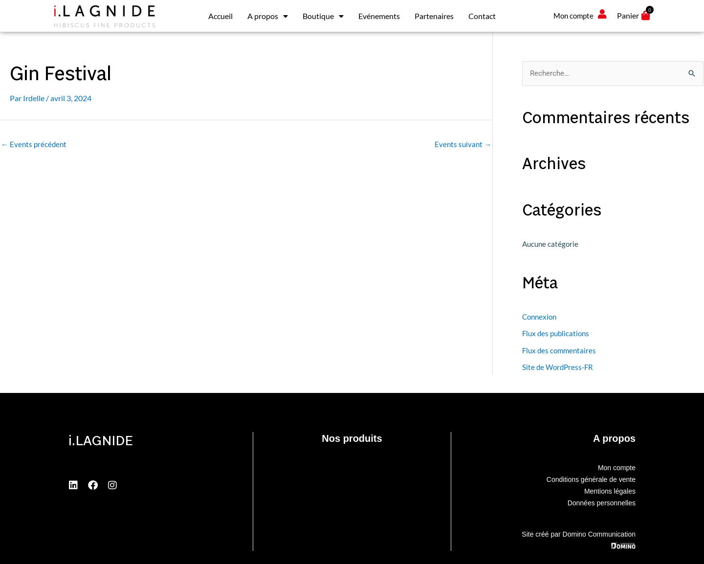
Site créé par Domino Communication (579, 533)
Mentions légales (610, 490)
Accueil (220, 16)
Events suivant (463, 144)
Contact (482, 16)
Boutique (323, 16)
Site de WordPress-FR (557, 366)
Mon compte (617, 467)
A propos (267, 16)
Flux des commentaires (559, 349)
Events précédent (33, 144)
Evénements (379, 16)
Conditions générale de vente (591, 478)
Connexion (539, 316)
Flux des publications (555, 333)
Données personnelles (602, 502)
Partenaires (434, 16)
